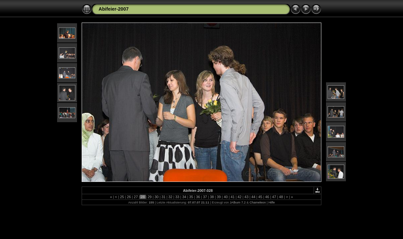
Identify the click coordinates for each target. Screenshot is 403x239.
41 (233, 197)
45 (260, 197)
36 (198, 197)
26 (129, 197)
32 (170, 197)
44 (253, 197)
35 (191, 197)
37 (205, 197)
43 (246, 197)
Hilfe (272, 202)
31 (163, 197)
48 (281, 197)
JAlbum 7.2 (238, 202)
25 (122, 197)
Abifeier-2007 (113, 9)
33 (177, 197)
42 (240, 197)
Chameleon (258, 202)
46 (267, 197)
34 (184, 197)
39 (219, 197)
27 (136, 197)
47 (274, 197)
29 (150, 197)
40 (226, 197)
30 (157, 197)
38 (212, 197)
